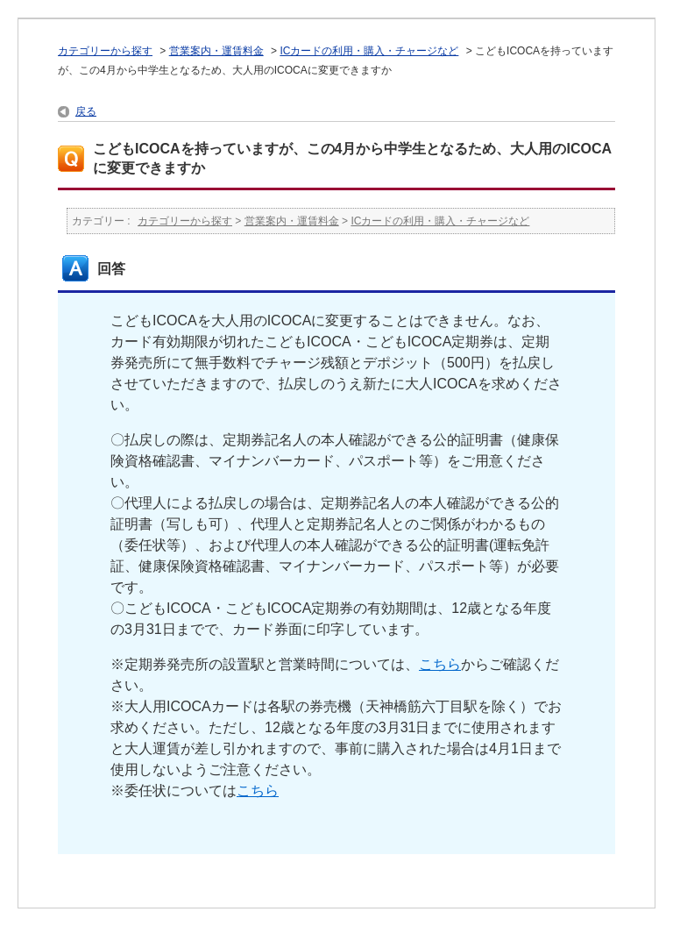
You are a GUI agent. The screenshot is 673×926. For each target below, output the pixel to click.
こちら (440, 664)
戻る (85, 111)
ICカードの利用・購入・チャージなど (369, 51)
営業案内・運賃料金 (216, 51)
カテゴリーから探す (105, 51)
